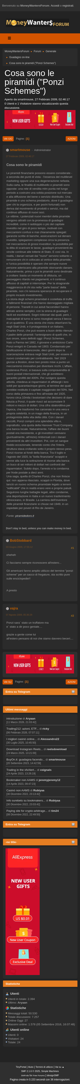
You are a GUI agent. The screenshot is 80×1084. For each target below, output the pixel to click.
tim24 (55, 810)
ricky (45, 728)
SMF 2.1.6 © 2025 (30, 1071)
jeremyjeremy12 (49, 780)
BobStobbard (20, 540)
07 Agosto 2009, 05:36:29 (19, 614)
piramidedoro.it (24, 515)
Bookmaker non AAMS (20, 780)
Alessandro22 (50, 739)
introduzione (14, 718)
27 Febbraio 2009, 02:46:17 (20, 156)
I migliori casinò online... (21, 739)
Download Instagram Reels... (24, 749)
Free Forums (39, 1075)
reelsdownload (57, 749)
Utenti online (19, 1029)
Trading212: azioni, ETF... (22, 728)
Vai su (8, 682)
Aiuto (30, 1067)
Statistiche (13, 983)
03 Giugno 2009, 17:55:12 (19, 547)
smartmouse (57, 759)
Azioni (72, 138)
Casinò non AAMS (17, 790)
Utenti (14, 993)
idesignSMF (53, 1075)
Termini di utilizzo (44, 1067)
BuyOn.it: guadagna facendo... (25, 759)
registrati (68, 5)
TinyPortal (21, 1067)
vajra (14, 608)
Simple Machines (50, 1071)
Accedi (55, 5)
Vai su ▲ (59, 1067)
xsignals (45, 769)
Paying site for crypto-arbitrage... (27, 810)
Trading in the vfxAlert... (21, 769)
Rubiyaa (38, 790)
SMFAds (25, 1075)
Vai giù (8, 138)
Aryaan (30, 718)
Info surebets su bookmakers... (25, 800)
